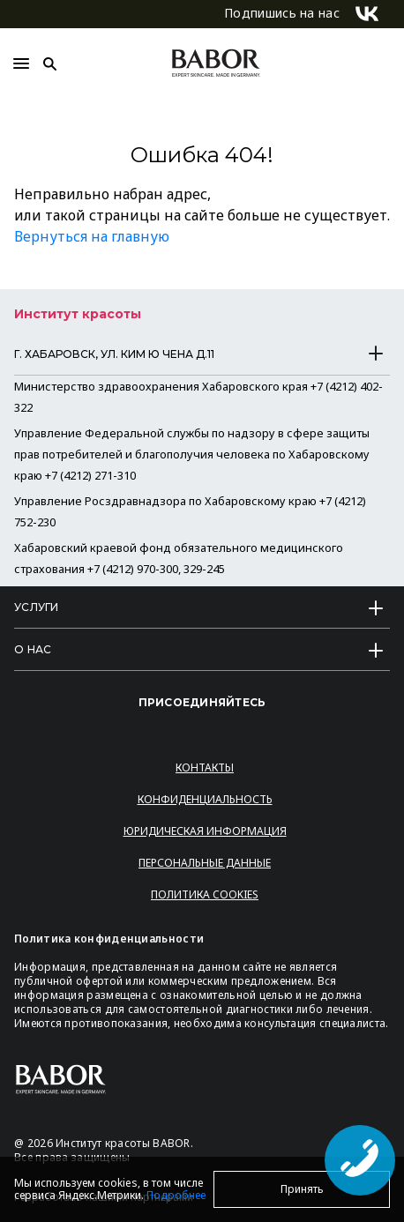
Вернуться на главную (91, 236)
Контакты (205, 767)
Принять (302, 1188)
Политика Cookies (204, 894)
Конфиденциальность (205, 799)
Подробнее (176, 1195)
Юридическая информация (205, 830)
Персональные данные (204, 862)
